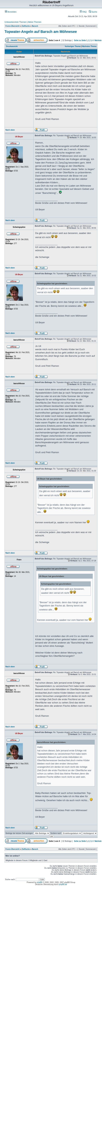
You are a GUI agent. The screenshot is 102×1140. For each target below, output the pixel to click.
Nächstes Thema (89, 46)
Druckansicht (12, 46)
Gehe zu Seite (80, 40)
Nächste (97, 40)
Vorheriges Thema (73, 46)
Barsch (35, 26)
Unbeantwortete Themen (15, 22)
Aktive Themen (34, 22)
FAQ (83, 12)
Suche (93, 12)
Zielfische (25, 26)
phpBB (39, 882)
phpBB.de (63, 884)
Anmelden (11, 12)
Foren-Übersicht (12, 26)
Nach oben (10, 130)
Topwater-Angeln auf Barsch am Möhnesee (41, 32)
